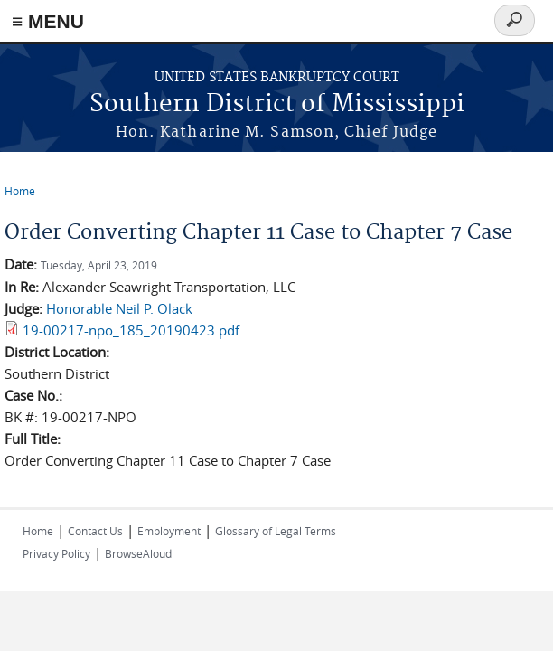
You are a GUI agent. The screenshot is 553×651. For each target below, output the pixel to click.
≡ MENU (48, 21)
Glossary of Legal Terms (275, 531)
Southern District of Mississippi (276, 104)
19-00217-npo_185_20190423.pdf (131, 330)
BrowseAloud (138, 553)
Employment (169, 531)
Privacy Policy (56, 553)
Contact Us (95, 531)
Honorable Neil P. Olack (119, 308)
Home (20, 191)
